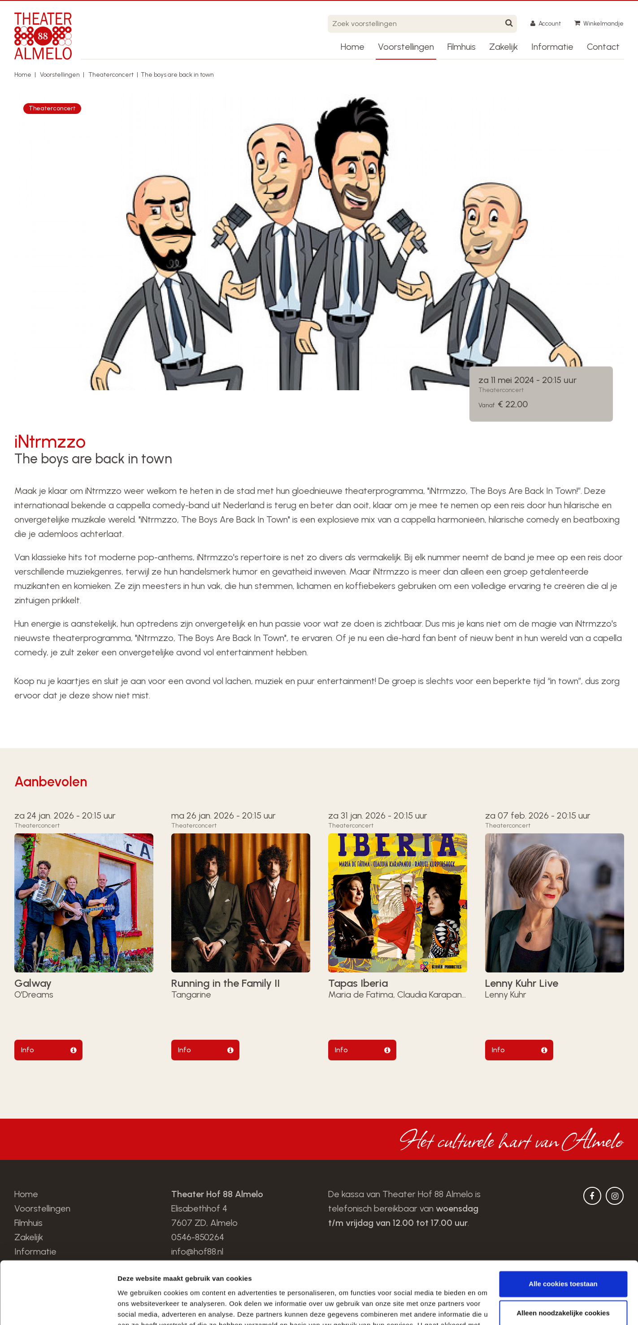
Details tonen (138, 1307)
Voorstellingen (406, 46)
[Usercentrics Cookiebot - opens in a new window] (58, 1307)
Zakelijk (503, 46)
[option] (319, 242)
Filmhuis (461, 46)
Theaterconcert (111, 74)
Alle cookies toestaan (563, 1230)
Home (353, 46)
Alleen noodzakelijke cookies (563, 1260)
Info (27, 1050)
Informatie (552, 46)
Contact (603, 46)
